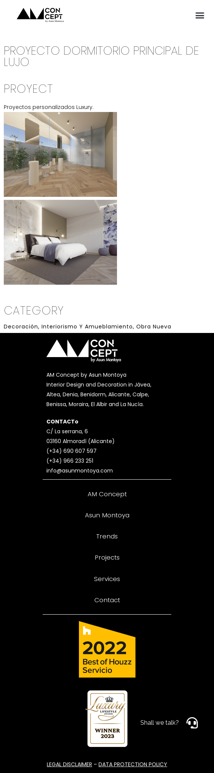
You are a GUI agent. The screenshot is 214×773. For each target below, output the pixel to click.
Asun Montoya (107, 515)
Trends (107, 536)
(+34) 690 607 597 (71, 451)
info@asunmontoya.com (79, 470)
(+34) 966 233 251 (69, 461)
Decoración (21, 326)
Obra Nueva (153, 326)
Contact (107, 599)
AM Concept (107, 493)
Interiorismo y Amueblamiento (87, 326)
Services (107, 578)
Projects (107, 557)
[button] (200, 15)
